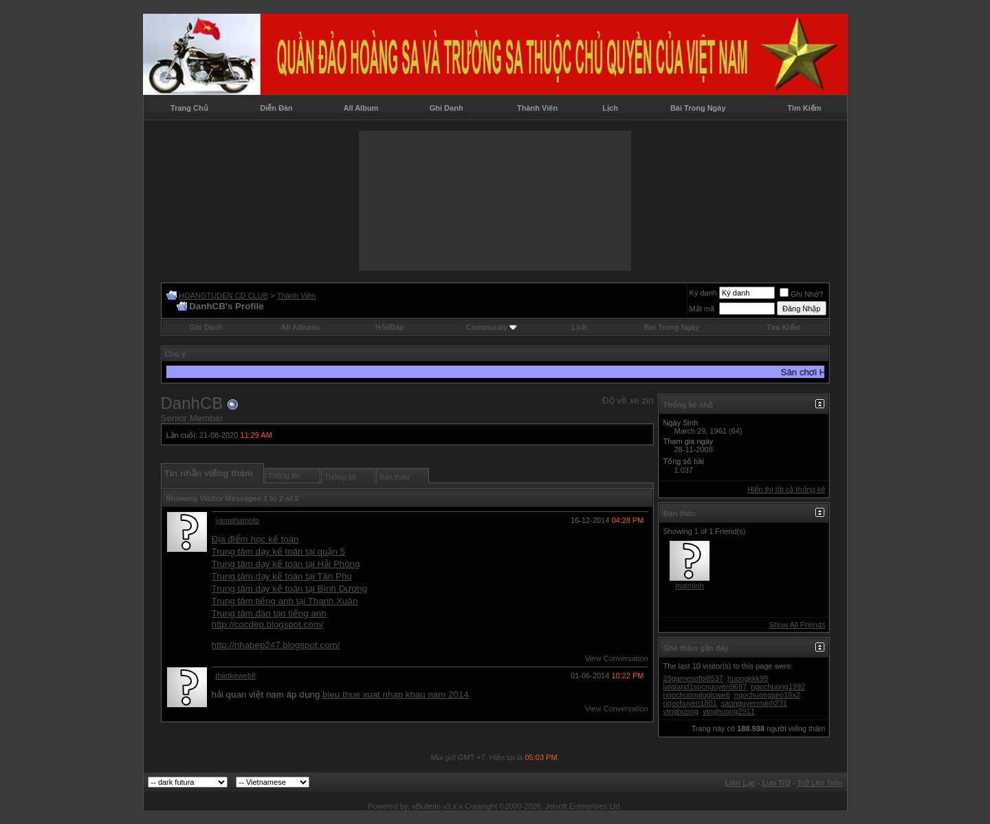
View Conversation (616, 658)
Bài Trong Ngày (698, 108)
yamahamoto (238, 520)
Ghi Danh (446, 108)
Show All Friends (797, 625)
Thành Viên (537, 108)
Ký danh (703, 293)
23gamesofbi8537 (693, 678)
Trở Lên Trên (819, 783)
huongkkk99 (747, 678)
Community (492, 327)
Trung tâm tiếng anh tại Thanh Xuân (285, 601)
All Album (360, 108)
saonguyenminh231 (754, 703)
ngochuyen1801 (690, 703)
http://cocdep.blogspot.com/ (268, 624)
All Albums (300, 327)
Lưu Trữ (776, 783)
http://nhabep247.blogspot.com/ (276, 645)
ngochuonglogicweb (696, 695)
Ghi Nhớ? (801, 294)
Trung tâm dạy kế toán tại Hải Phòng (286, 564)
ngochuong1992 (778, 686)
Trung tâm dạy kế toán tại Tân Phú (282, 576)
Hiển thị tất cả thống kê (786, 489)
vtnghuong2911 (729, 711)
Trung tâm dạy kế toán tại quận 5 (278, 551)
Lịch (610, 108)
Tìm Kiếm (804, 108)
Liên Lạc (740, 783)
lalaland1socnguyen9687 (705, 686)
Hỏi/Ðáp (389, 327)
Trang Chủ (189, 108)
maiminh (689, 585)
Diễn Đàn (276, 108)
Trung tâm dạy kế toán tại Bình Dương (290, 588)
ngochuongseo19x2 (767, 695)
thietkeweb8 (236, 675)
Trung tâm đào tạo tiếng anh (269, 613)
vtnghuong (680, 711)
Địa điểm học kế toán (255, 539)
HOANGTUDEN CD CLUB (223, 295)
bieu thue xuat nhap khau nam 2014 (395, 694)
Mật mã (702, 308)
